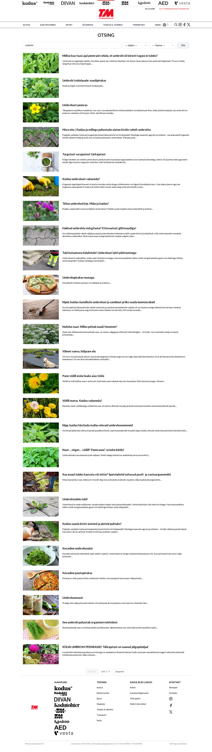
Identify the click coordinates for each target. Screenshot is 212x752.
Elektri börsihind (138, 704)
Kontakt (173, 693)
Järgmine (119, 671)
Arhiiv (133, 687)
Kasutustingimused (139, 693)
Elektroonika (48, 25)
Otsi (183, 45)
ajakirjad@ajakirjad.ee (106, 744)
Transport (139, 25)
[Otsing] (176, 25)
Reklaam (173, 687)
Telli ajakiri (150, 9)
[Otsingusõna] (72, 45)
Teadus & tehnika (113, 25)
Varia (158, 25)
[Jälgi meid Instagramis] (180, 25)
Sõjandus (87, 25)
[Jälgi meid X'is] (188, 25)
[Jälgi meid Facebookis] (184, 25)
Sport (69, 25)
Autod (26, 25)
